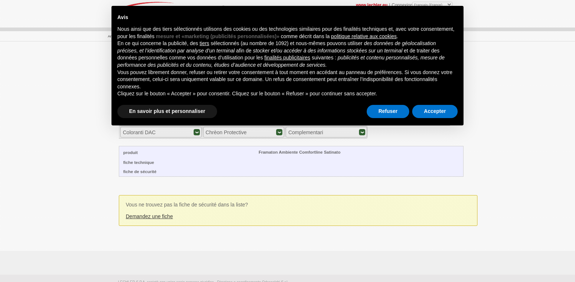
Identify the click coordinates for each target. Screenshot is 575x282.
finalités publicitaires (287, 58)
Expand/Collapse (197, 132)
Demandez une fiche (149, 216)
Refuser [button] (388, 111)
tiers (204, 43)
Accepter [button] (435, 111)
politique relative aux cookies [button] (364, 36)
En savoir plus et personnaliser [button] (167, 111)
